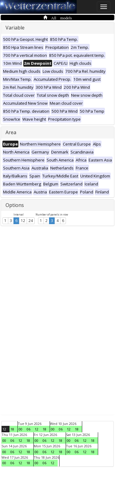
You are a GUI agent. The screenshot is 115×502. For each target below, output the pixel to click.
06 (28, 429)
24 (31, 220)
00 (20, 429)
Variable (15, 27)
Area (11, 132)
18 (12, 429)
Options (15, 205)
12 (23, 220)
